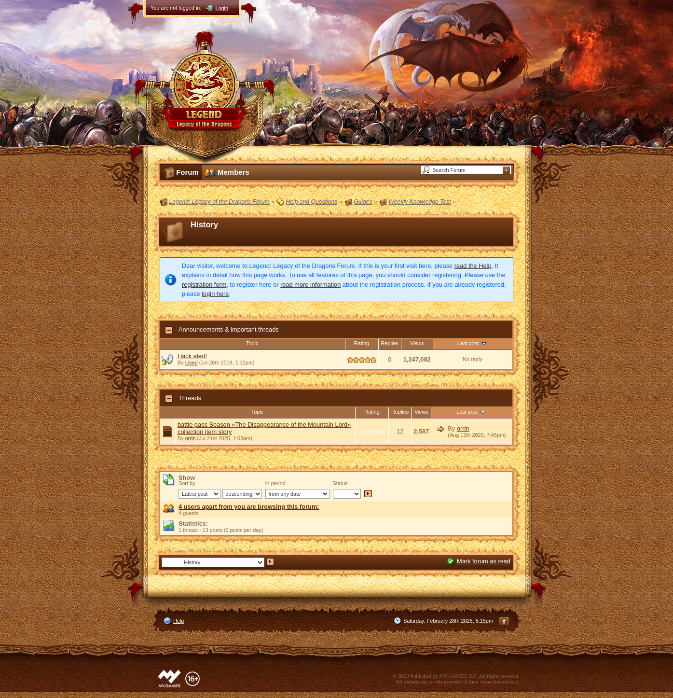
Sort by (187, 483)
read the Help (473, 265)
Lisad (191, 362)
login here (215, 293)
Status (340, 483)
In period (275, 483)
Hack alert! (192, 356)
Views (417, 343)
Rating (361, 343)
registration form (204, 284)
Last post (472, 343)
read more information (310, 284)
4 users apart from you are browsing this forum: (249, 506)
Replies (389, 343)
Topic (252, 343)
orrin (190, 438)
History (204, 224)
